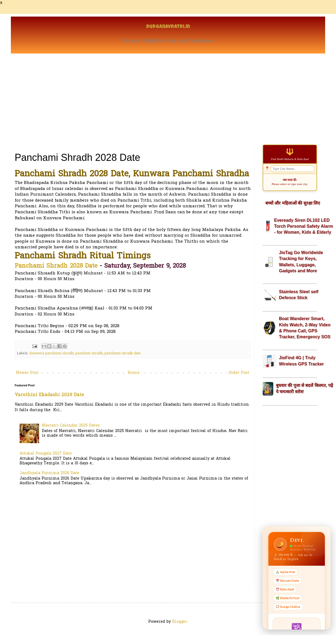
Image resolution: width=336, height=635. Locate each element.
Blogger (179, 622)
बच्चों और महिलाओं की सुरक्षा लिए (292, 203)
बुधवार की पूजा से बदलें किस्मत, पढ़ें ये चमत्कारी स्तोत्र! (304, 388)
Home (134, 373)
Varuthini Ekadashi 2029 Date (49, 395)
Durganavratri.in (168, 27)
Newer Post (27, 373)
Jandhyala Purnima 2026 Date (49, 473)
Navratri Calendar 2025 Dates (71, 425)
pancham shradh (89, 353)
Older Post (239, 373)
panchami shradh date (123, 353)
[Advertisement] (168, 94)
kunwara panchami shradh (52, 353)
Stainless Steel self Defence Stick (298, 294)
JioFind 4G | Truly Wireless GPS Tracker (301, 360)
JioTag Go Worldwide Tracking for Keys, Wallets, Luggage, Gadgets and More (301, 261)
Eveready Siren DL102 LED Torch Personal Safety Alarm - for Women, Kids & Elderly (303, 226)
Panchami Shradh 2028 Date (56, 266)
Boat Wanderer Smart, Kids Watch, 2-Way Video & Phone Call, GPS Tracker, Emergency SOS (305, 327)
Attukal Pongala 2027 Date (46, 453)
